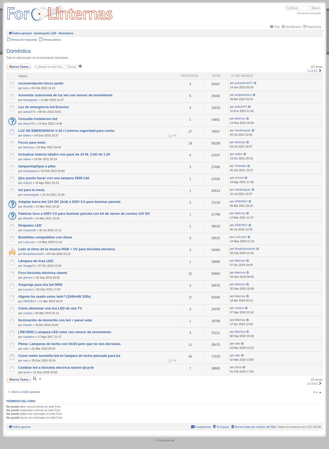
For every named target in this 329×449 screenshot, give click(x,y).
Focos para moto (31, 142)
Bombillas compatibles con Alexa (45, 237)
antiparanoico (243, 94)
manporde (29, 230)
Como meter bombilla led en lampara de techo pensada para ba (69, 356)
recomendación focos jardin (40, 83)
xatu (26, 348)
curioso (27, 313)
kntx (25, 88)
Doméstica (18, 51)
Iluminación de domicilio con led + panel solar (55, 320)
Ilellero (27, 135)
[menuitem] (274, 26)
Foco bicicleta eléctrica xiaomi (42, 273)
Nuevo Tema (18, 67)
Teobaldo (240, 165)
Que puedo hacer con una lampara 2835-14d (53, 178)
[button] (320, 71)
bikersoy (240, 118)
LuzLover (29, 242)
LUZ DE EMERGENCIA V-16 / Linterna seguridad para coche (66, 131)
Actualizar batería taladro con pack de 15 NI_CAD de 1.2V (64, 154)
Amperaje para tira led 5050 (40, 285)
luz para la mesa (31, 190)
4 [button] (314, 71)
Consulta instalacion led (37, 119)
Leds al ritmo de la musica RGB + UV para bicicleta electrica (66, 249)
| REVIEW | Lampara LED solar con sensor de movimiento (64, 332)
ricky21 (27, 182)
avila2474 (29, 111)
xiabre (27, 159)
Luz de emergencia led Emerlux (43, 107)
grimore (28, 277)
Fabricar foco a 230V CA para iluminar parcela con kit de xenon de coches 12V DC (84, 213)
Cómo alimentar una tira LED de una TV (50, 308)
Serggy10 (29, 265)
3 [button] (312, 71)
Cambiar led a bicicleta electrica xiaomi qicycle (56, 367)
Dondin (27, 324)
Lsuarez (28, 289)
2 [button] (310, 71)
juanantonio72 (243, 82)
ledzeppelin (30, 99)
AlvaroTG (29, 123)
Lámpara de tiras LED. (36, 261)
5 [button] (316, 71)
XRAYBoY (241, 201)
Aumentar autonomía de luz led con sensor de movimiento (65, 95)
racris (26, 372)
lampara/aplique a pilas (37, 166)
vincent (239, 177)
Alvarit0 (28, 206)
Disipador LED (30, 225)
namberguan (243, 130)
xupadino (29, 336)
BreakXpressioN (33, 253)
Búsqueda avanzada (309, 13)
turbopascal (30, 170)
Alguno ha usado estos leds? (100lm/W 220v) (54, 296)
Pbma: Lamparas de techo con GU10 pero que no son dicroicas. (69, 344)
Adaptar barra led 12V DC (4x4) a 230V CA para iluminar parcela (69, 202)
